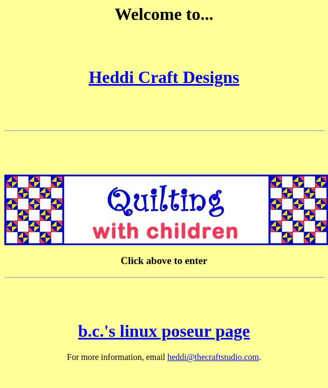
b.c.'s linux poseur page (164, 331)
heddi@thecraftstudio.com (213, 357)
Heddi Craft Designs (163, 77)
